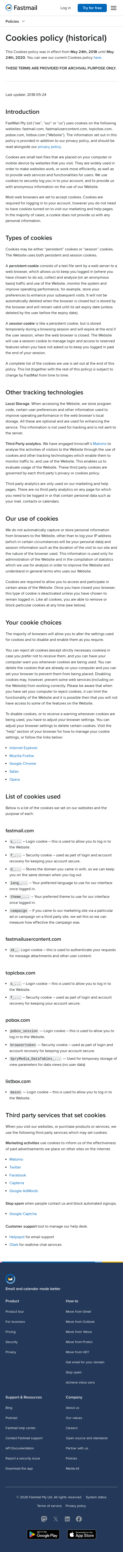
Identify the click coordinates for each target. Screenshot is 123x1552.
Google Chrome (22, 763)
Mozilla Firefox (21, 755)
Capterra (16, 1182)
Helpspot (17, 1236)
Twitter (15, 1166)
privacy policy (49, 146)
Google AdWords (23, 1190)
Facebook (17, 1174)
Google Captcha (23, 1213)
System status (96, 1496)
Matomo (100, 443)
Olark (13, 1244)
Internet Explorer (23, 748)
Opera (14, 779)
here (97, 57)
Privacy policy (76, 1505)
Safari (14, 771)
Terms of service (49, 1505)
